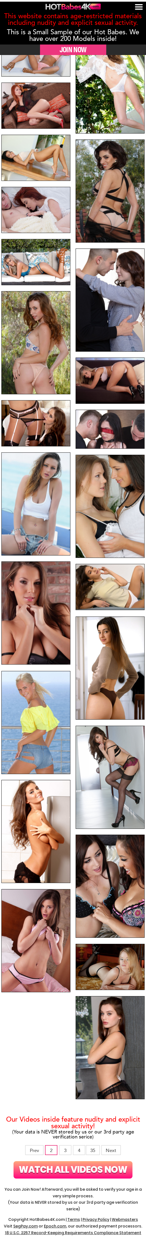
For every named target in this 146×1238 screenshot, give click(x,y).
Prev (34, 1150)
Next (111, 1150)
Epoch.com (55, 1226)
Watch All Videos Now (73, 1169)
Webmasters (125, 1219)
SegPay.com (25, 1226)
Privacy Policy (96, 1219)
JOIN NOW (73, 49)
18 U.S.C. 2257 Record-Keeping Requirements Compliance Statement (73, 1233)
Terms (73, 1219)
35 (92, 1150)
